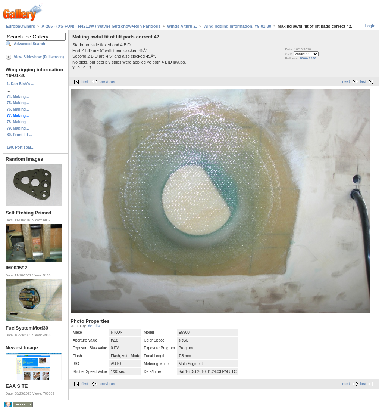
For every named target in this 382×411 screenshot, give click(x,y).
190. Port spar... (20, 147)
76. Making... (18, 109)
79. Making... (18, 128)
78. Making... (18, 122)
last (363, 82)
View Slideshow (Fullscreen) (39, 57)
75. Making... (18, 103)
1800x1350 (307, 58)
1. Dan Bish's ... (20, 84)
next (346, 82)
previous (107, 82)
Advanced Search (29, 44)
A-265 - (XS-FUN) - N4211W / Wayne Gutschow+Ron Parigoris (101, 26)
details (94, 326)
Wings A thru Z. (182, 26)
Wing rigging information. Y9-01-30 (237, 26)
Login (370, 26)
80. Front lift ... (19, 135)
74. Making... (18, 97)
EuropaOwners (20, 26)
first (84, 82)
